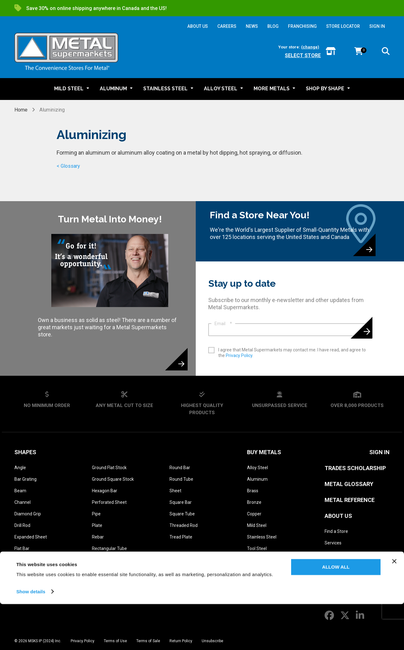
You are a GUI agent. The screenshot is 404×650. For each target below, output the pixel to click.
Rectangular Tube (109, 548)
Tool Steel (257, 548)
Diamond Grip (27, 513)
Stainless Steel (261, 536)
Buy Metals (264, 452)
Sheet (175, 490)
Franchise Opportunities (348, 589)
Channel (22, 502)
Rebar (98, 536)
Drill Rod (22, 525)
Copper (254, 513)
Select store (303, 55)
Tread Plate (180, 536)
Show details (30, 637)
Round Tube (181, 479)
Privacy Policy (239, 355)
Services (333, 542)
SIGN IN (377, 26)
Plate (97, 525)
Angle (20, 467)
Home (21, 110)
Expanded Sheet (30, 536)
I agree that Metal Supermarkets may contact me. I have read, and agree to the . (292, 352)
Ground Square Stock (113, 479)
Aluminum (257, 479)
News (330, 577)
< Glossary (68, 166)
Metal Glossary (349, 484)
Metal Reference (350, 500)
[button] (386, 52)
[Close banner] (394, 607)
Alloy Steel (257, 467)
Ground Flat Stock (109, 467)
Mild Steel (256, 525)
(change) (310, 47)
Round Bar (179, 467)
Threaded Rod (183, 525)
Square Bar (180, 502)
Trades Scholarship (355, 468)
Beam (20, 490)
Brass (252, 490)
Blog (329, 565)
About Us (338, 516)
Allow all (336, 613)
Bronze (254, 502)
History (331, 554)
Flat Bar (21, 548)
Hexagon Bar (104, 490)
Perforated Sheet (109, 502)
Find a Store (336, 531)
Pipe (96, 513)
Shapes (25, 452)
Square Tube (182, 513)
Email (223, 323)
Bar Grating (25, 479)
